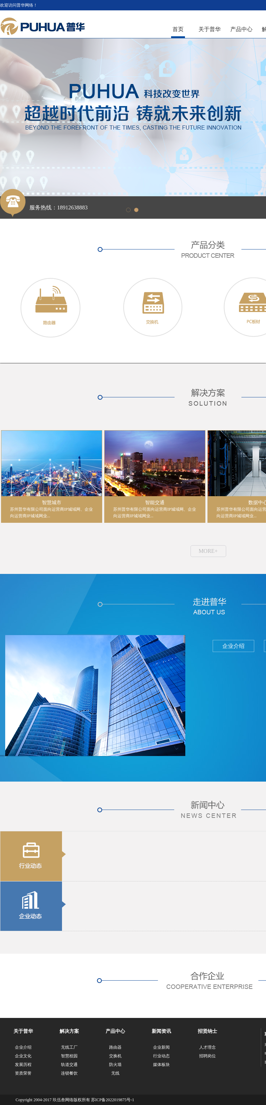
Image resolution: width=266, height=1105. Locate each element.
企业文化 (23, 1056)
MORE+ (208, 551)
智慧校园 (69, 1056)
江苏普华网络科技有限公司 (42, 26)
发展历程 (23, 1064)
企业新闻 (161, 1047)
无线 (115, 1073)
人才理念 (207, 1047)
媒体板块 (161, 1064)
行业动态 (161, 1056)
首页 (178, 29)
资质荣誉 (23, 1073)
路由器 (115, 1047)
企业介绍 (23, 1047)
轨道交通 (69, 1064)
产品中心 (241, 29)
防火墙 (115, 1064)
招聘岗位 (207, 1056)
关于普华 (209, 29)
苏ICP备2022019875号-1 (112, 1099)
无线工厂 (69, 1047)
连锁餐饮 (69, 1073)
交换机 (115, 1056)
